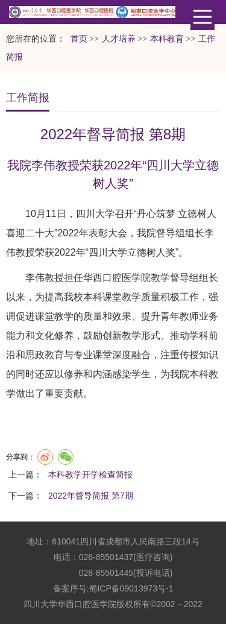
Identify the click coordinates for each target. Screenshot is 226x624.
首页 (79, 38)
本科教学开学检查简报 (90, 474)
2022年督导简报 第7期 (90, 495)
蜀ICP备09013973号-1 (131, 588)
